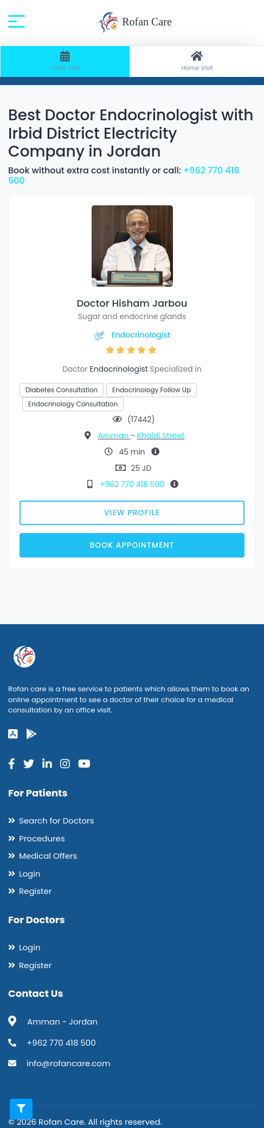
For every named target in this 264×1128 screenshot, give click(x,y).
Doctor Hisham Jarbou (132, 303)
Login (30, 873)
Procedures (42, 838)
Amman (114, 435)
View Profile (132, 512)
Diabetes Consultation (61, 389)
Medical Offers (48, 855)
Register (35, 891)
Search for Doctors (56, 820)
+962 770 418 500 (133, 484)
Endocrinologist (140, 334)
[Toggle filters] (21, 1109)
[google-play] (31, 734)
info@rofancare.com (68, 1063)
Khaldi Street (160, 435)
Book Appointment (131, 545)
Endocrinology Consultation (73, 404)
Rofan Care (135, 23)
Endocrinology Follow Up (151, 389)
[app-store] (13, 734)
